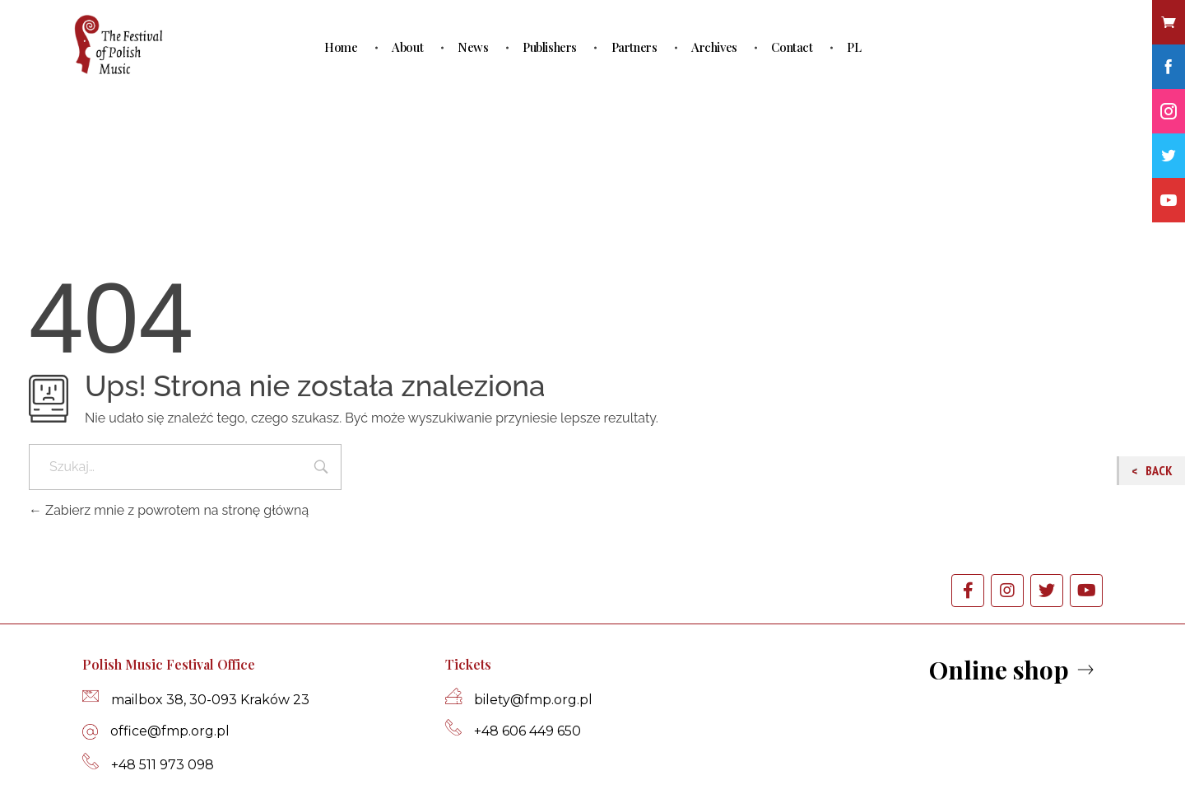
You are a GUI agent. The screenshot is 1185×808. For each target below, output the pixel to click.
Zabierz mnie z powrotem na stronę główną (169, 510)
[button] (1013, 670)
